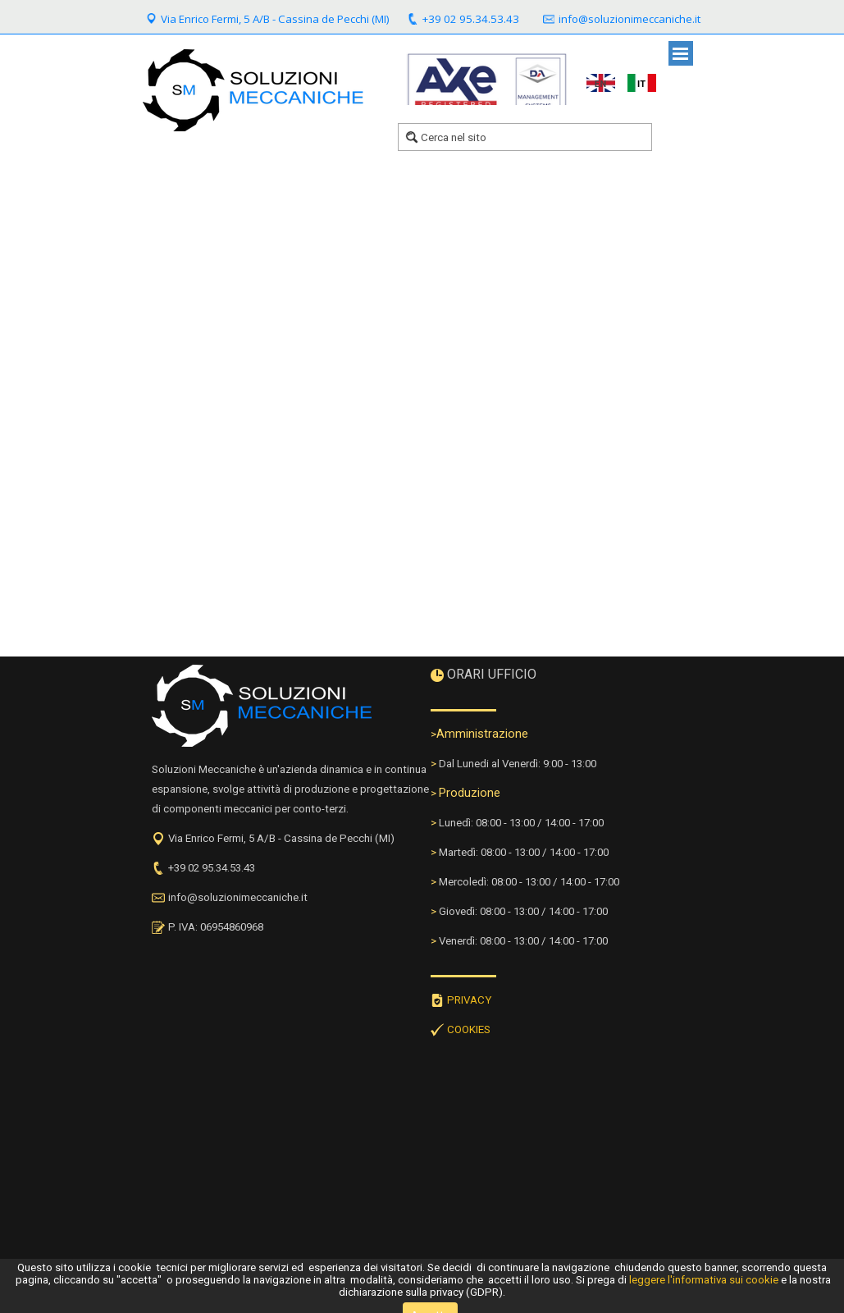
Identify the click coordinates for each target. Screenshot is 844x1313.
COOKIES (468, 1029)
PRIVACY (469, 1000)
